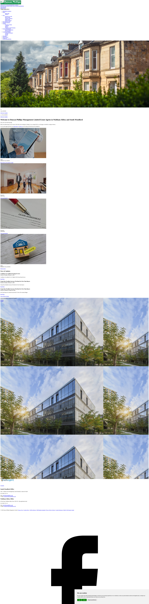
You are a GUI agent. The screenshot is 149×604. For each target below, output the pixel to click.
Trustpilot (2, 485)
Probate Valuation (8, 20)
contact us (21, 126)
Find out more (3, 268)
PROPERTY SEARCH (7, 11)
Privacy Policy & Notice (50, 510)
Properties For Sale (8, 16)
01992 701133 (3, 5)
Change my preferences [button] (92, 599)
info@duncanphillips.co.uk (8, 495)
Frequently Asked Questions (10, 27)
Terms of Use (20, 510)
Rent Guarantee (8, 30)
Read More (2, 279)
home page (16, 126)
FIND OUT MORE (4, 113)
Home (4, 12)
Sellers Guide (7, 19)
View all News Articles (4, 296)
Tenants (6, 26)
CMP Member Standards (41, 510)
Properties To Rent (8, 24)
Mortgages (5, 36)
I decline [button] (84, 599)
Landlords (7, 25)
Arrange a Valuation (8, 18)
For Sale (6, 33)
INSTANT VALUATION (5, 6)
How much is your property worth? (6, 162)
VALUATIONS (3, 7)
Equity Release (5, 37)
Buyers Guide (7, 17)
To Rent (6, 34)
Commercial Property (7, 31)
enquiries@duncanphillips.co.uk (10, 496)
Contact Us (5, 38)
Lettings (4, 23)
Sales (4, 15)
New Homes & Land (6, 21)
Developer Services (6, 22)
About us (6, 14)
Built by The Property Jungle (68, 510)
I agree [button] (79, 599)
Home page (7, 13)
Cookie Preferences (59, 510)
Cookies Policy (26, 510)
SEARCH (16, 5)
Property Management (7, 28)
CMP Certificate (33, 510)
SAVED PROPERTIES (10, 5)
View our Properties (4, 198)
